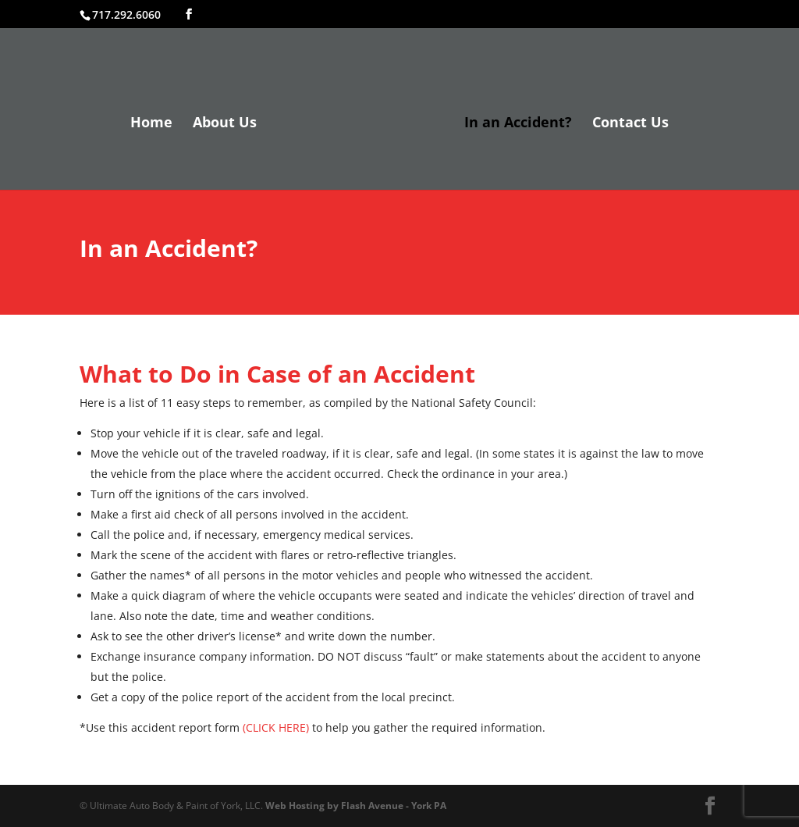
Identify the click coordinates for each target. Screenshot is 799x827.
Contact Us (630, 123)
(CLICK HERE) (276, 727)
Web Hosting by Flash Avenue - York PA (355, 805)
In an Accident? (518, 123)
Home (151, 123)
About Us (225, 123)
